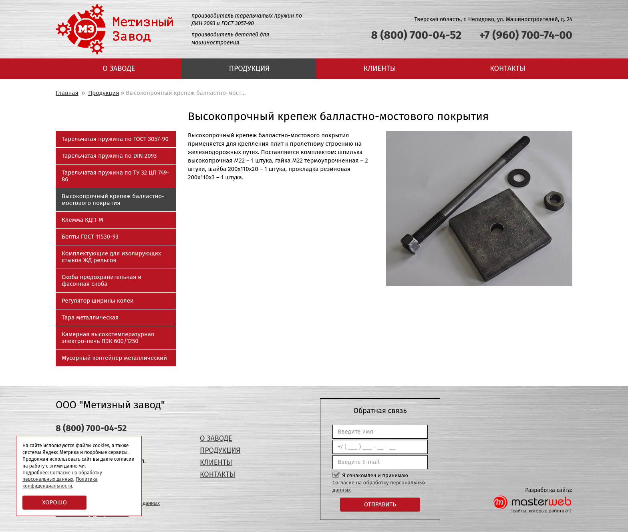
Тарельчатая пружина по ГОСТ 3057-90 (115, 139)
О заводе (119, 68)
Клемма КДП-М (82, 219)
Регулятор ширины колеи (98, 300)
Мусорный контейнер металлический (114, 357)
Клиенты (380, 68)
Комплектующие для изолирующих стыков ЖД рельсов (111, 257)
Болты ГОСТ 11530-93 (90, 236)
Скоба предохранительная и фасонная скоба (101, 280)
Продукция (249, 68)
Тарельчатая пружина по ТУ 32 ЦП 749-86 (115, 176)
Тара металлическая (90, 317)
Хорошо (54, 502)
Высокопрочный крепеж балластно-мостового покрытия (113, 200)
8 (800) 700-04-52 (416, 35)
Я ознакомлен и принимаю (378, 482)
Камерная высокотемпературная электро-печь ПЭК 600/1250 (108, 338)
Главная (67, 92)
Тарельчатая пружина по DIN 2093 (109, 155)
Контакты (507, 68)
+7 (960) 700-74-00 (525, 35)
